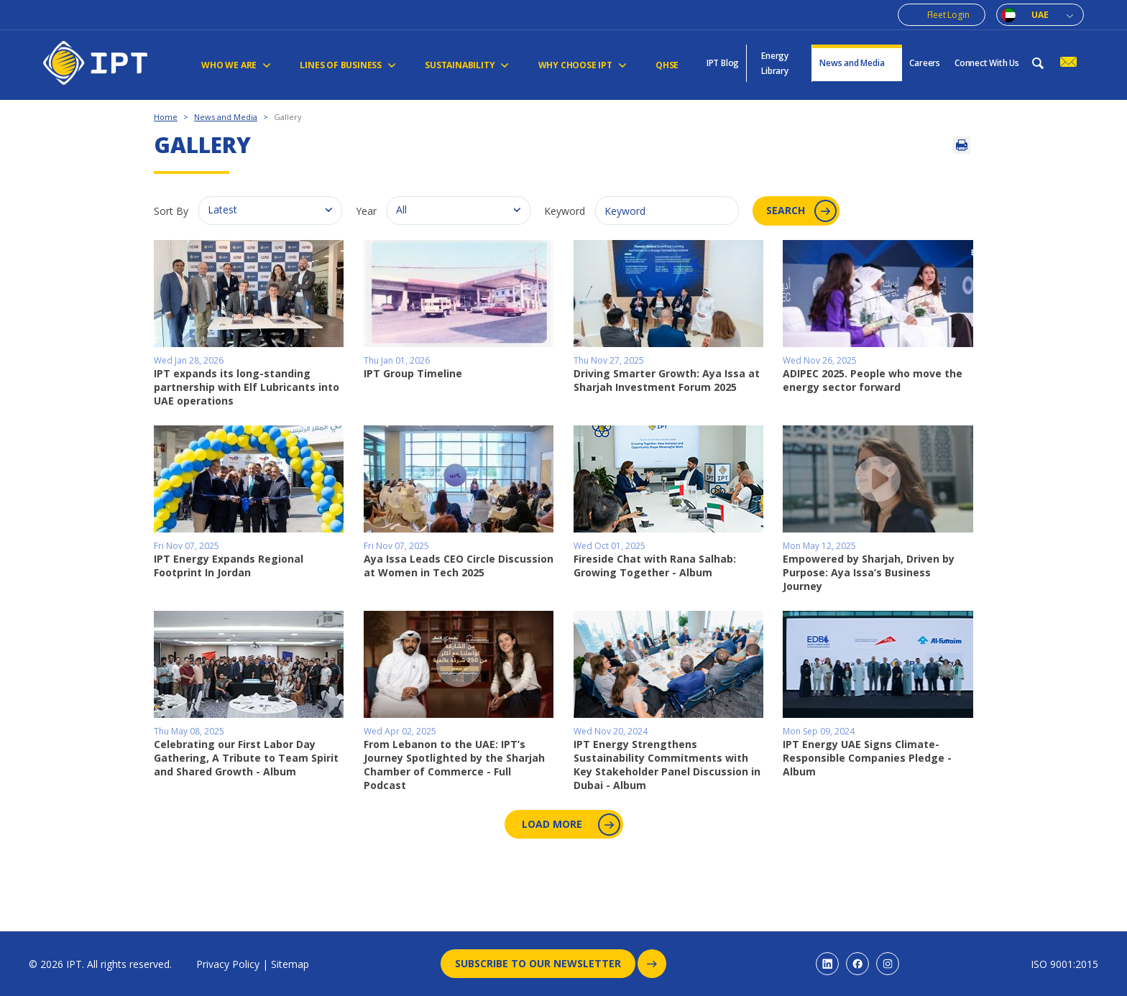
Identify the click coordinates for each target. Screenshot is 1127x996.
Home (166, 116)
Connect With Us (986, 63)
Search (803, 211)
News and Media (857, 63)
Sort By (171, 211)
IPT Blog (723, 63)
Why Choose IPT (582, 65)
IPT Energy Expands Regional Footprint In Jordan (228, 565)
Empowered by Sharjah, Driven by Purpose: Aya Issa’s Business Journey (868, 571)
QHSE (666, 65)
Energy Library (774, 63)
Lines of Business (348, 65)
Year (366, 211)
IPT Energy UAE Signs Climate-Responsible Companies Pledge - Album (867, 757)
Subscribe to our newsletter (545, 963)
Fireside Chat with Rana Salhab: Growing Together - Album (655, 565)
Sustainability (467, 65)
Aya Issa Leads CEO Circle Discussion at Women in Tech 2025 (458, 565)
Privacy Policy (227, 964)
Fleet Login (948, 15)
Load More (569, 824)
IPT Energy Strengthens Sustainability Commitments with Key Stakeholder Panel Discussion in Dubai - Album (667, 764)
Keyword (564, 211)
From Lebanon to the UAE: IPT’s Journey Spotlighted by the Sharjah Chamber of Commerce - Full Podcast (454, 764)
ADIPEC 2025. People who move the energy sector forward (872, 379)
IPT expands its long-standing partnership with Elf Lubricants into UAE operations (246, 386)
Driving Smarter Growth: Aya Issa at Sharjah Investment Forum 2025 (667, 379)
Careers (924, 63)
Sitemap (290, 964)
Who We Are (236, 65)
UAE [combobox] (1039, 15)
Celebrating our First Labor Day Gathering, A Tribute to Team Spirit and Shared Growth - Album (246, 757)
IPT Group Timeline (413, 372)
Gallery (288, 116)
